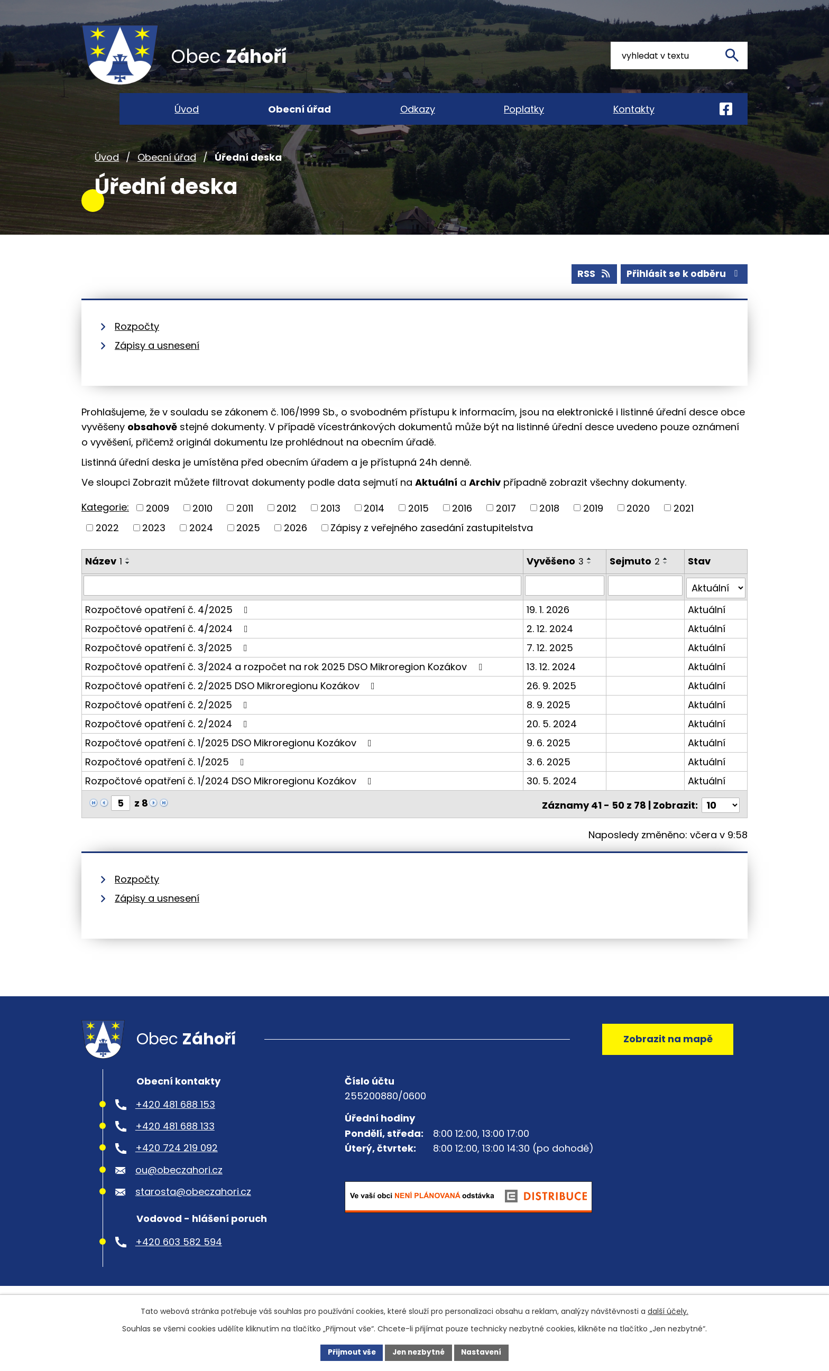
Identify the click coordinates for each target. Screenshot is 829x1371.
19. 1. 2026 (548, 622)
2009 (157, 524)
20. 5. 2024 (552, 737)
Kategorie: (105, 523)
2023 (153, 543)
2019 (593, 524)
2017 (506, 524)
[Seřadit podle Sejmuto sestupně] (666, 579)
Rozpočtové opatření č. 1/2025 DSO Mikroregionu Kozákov (230, 756)
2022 (107, 543)
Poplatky (524, 109)
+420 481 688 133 (175, 1141)
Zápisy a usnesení (157, 361)
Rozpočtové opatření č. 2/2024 (168, 737)
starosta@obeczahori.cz (193, 1207)
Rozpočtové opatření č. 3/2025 (168, 661)
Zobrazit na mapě (666, 1052)
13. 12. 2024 (551, 680)
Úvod (107, 173)
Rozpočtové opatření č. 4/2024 (168, 642)
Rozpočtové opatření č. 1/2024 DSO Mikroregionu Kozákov (230, 794)
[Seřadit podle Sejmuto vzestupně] (666, 574)
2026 (295, 543)
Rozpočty (137, 342)
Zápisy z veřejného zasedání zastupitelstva (431, 543)
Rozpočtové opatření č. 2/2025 (168, 718)
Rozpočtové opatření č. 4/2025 (168, 622)
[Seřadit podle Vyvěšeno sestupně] (590, 579)
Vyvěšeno (555, 576)
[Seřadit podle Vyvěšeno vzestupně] (590, 574)
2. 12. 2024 (550, 642)
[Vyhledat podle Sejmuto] (646, 601)
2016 (462, 524)
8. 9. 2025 (549, 718)
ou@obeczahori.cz (179, 1185)
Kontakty (634, 109)
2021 (684, 524)
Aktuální (707, 622)
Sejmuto (635, 576)
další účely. (668, 1310)
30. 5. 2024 (552, 794)
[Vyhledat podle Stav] (716, 601)
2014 (374, 524)
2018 (549, 524)
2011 (244, 524)
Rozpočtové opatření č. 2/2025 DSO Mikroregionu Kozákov (232, 699)
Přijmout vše (349, 1352)
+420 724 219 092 (176, 1164)
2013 (330, 524)
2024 (201, 543)
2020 (638, 524)
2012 (287, 524)
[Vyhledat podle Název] (303, 601)
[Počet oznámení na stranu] (721, 816)
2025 (248, 543)
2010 (202, 524)
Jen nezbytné (418, 1352)
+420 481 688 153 (175, 1120)
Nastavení (484, 1352)
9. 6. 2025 (549, 756)
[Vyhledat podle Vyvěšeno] (565, 601)
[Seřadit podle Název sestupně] (128, 579)
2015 (418, 524)
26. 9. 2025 (552, 699)
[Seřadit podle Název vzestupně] (128, 574)
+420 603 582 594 (178, 1257)
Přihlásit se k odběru (683, 290)
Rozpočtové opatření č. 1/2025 (166, 775)
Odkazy (417, 109)
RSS (590, 290)
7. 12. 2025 (550, 661)
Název (103, 576)
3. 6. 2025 (549, 775)
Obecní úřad (166, 173)
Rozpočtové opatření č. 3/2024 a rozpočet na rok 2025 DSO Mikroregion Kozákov (285, 680)
